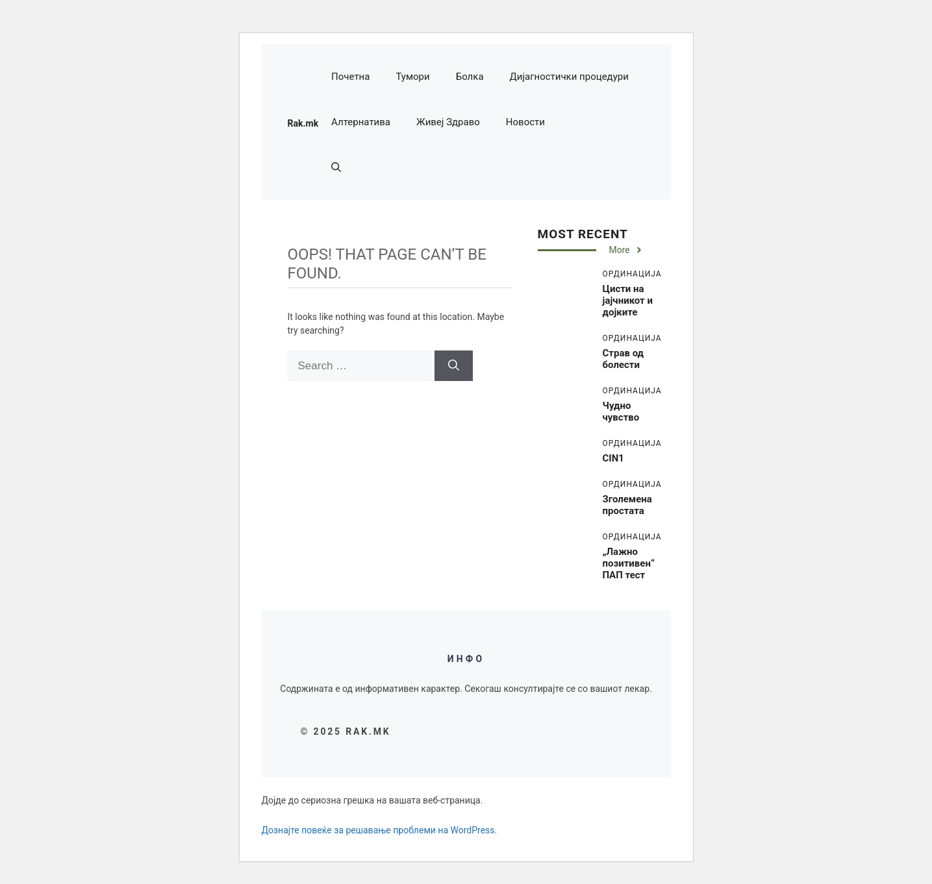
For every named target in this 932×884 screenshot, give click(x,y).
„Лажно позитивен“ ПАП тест (629, 563)
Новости (525, 122)
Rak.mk (303, 123)
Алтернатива (360, 122)
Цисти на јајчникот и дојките (628, 300)
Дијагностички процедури (569, 76)
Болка (470, 76)
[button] (336, 167)
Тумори (412, 76)
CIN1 (613, 458)
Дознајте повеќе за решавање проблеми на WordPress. (379, 830)
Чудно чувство (621, 411)
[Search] (454, 366)
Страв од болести (623, 359)
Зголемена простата (627, 505)
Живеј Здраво (448, 122)
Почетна (350, 76)
